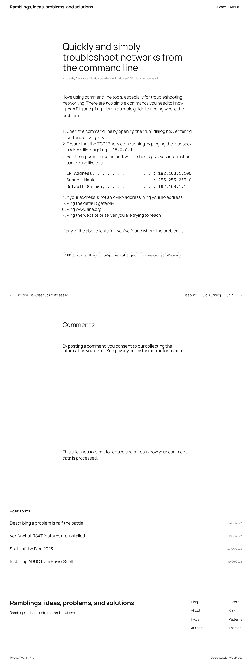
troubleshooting (152, 251)
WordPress (235, 653)
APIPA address (127, 193)
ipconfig (105, 251)
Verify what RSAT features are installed (47, 531)
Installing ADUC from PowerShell (41, 557)
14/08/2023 (235, 519)
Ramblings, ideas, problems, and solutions (51, 7)
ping (133, 251)
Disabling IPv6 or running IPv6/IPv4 (210, 291)
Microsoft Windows (130, 78)
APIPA (68, 251)
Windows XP (150, 78)
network (120, 251)
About (234, 7)
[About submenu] (241, 7)
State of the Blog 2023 (31, 544)
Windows (172, 251)
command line (85, 251)
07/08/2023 (235, 532)
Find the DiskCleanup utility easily (42, 291)
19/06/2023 (235, 557)
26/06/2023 (234, 544)
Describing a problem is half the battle (46, 518)
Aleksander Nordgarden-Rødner (95, 78)
